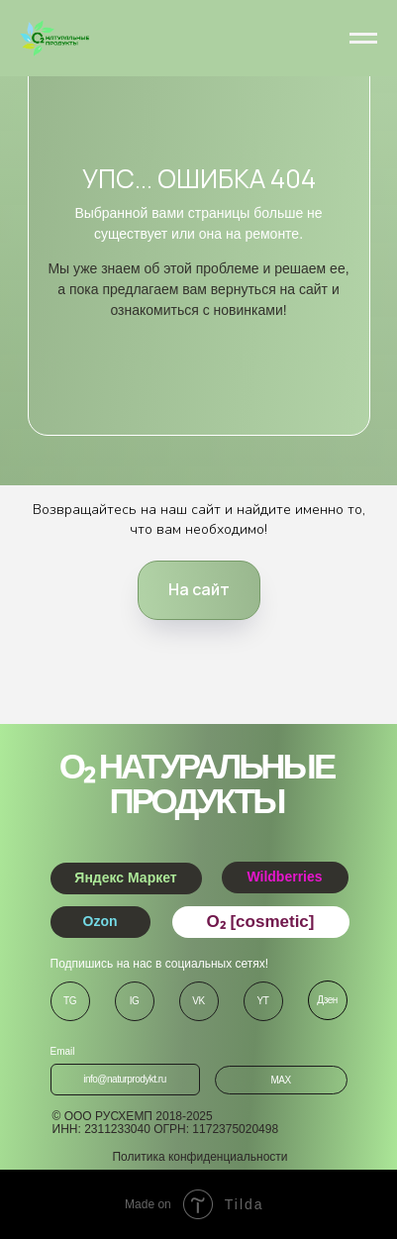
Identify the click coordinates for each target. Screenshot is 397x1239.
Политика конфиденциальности (199, 1157)
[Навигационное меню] (363, 39)
